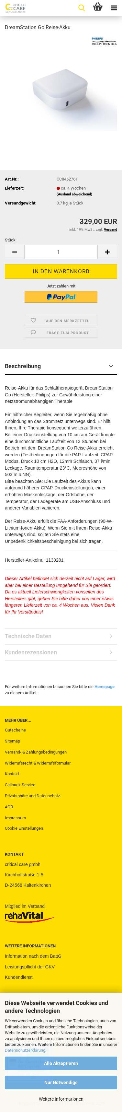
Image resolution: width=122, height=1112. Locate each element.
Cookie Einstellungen (24, 828)
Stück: (11, 240)
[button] (14, 252)
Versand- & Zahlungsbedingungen (36, 752)
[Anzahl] (61, 252)
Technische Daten (28, 636)
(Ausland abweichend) (74, 194)
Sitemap (12, 741)
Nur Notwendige (61, 1082)
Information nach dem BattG (33, 956)
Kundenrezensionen (31, 652)
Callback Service (20, 784)
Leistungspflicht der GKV (30, 966)
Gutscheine (15, 730)
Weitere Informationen (61, 1099)
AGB (9, 806)
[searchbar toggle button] (81, 8)
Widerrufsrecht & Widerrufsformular (38, 763)
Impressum (15, 817)
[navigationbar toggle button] (114, 8)
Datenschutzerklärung (25, 1050)
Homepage (104, 686)
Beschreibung (23, 366)
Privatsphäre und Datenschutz (32, 795)
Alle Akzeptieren (61, 1063)
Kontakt (12, 773)
